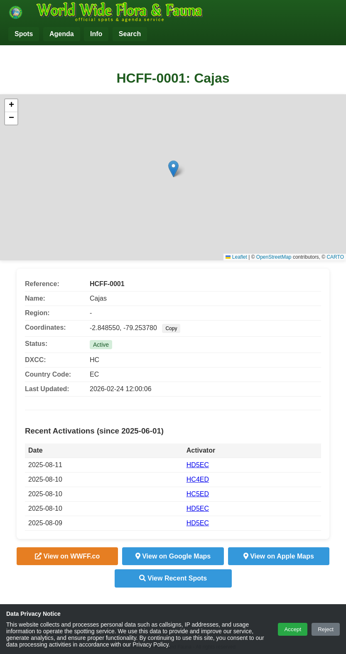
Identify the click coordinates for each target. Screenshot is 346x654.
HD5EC (197, 464)
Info (96, 33)
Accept (292, 629)
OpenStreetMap (274, 257)
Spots (24, 33)
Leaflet (236, 257)
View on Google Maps (173, 556)
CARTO (335, 257)
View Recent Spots (173, 578)
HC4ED (197, 479)
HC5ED (197, 493)
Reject (326, 629)
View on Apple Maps (278, 556)
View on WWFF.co (67, 556)
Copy (171, 328)
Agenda (61, 33)
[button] (173, 168)
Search (130, 33)
